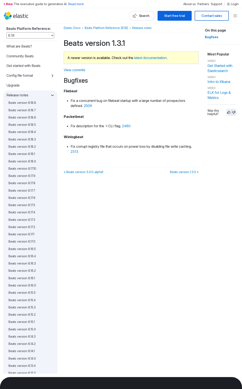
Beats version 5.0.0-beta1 (26, 209)
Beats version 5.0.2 (22, 173)
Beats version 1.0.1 (21, 319)
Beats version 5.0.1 (21, 180)
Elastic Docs (72, 28)
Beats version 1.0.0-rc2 (24, 333)
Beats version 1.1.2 (21, 297)
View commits (74, 70)
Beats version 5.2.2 (22, 129)
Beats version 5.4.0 (22, 100)
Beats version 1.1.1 (20, 304)
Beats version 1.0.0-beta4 (26, 348)
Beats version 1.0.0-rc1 (24, 341)
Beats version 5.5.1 (21, 70)
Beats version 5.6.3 (22, 27)
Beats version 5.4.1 (21, 92)
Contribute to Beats (21, 368)
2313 (74, 151)
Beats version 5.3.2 (22, 107)
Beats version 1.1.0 (21, 311)
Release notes (142, 28)
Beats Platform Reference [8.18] (106, 28)
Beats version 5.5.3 (22, 56)
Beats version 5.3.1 (21, 114)
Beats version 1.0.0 (21, 326)
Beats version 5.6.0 (22, 49)
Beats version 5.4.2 (22, 85)
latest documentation (150, 58)
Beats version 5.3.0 (22, 121)
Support (216, 4)
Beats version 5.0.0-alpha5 (27, 216)
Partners (203, 4)
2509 (88, 106)
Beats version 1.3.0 (21, 260)
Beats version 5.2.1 (21, 136)
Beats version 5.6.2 (22, 34)
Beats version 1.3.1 (22, 253)
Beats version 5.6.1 (21, 41)
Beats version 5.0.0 (22, 187)
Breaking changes (20, 358)
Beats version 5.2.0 (22, 143)
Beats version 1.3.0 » (184, 172)
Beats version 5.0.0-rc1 (24, 202)
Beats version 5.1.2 (21, 151)
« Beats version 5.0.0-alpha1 (83, 172)
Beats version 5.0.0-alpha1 (27, 246)
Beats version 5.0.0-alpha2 (27, 238)
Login (233, 4)
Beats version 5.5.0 (22, 78)
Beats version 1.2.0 (21, 290)
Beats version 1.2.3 (21, 268)
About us (189, 4)
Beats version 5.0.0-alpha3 (27, 231)
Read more (76, 4)
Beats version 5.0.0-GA (24, 195)
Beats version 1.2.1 (21, 282)
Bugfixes (211, 37)
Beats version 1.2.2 (21, 275)
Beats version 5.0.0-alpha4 (27, 224)
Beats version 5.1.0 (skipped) (28, 165)
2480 (126, 126)
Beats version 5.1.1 (21, 158)
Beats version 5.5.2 (22, 63)
